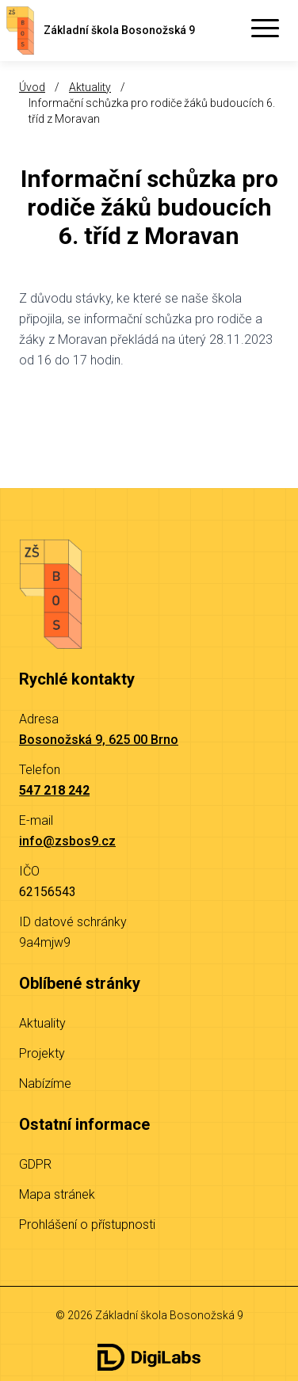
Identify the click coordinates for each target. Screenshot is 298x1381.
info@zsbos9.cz (67, 841)
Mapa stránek (57, 1194)
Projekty (42, 1053)
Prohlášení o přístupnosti (87, 1224)
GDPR (35, 1164)
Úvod (32, 87)
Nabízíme (45, 1083)
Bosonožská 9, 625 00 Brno (98, 739)
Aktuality (90, 87)
